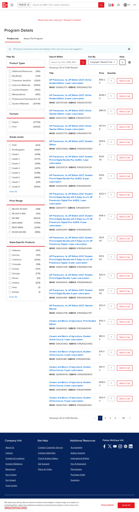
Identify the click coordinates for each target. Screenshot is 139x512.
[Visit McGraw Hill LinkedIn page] (130, 446)
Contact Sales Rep (46, 453)
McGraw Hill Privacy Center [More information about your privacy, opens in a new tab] (16, 509)
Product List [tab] (13, 39)
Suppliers (75, 480)
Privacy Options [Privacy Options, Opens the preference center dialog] (107, 506)
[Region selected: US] (127, 5)
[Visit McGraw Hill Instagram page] (120, 446)
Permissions (76, 469)
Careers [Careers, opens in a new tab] (9, 453)
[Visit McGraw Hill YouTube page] (115, 446)
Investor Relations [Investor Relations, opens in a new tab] (13, 464)
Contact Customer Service (50, 448)
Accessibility (76, 448)
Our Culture (11, 475)
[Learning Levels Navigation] (12, 5)
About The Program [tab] (33, 39)
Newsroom (10, 469)
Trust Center (11, 486)
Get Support (43, 464)
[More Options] (135, 5)
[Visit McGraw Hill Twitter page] (110, 446)
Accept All (126, 506)
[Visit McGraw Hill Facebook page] (104, 446)
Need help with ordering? (50, 20)
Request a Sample (72, 20)
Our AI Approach (78, 464)
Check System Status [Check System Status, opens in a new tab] (48, 458)
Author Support (78, 453)
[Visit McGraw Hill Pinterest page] (125, 446)
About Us (9, 448)
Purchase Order (78, 475)
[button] (118, 5)
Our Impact (10, 480)
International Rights (80, 458)
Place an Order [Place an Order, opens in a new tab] (45, 469)
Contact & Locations (14, 458)
